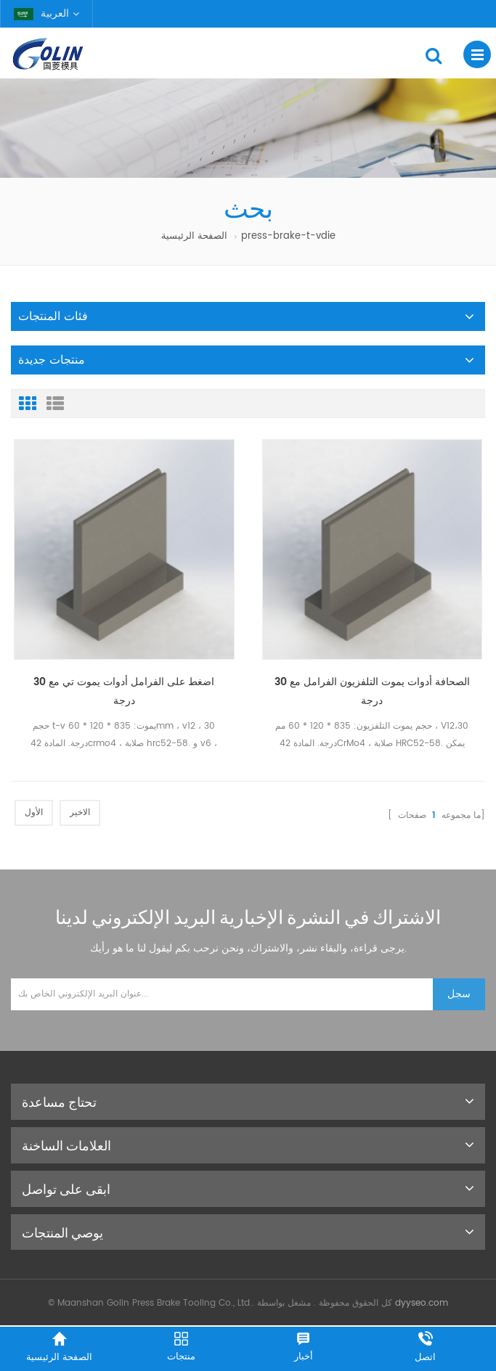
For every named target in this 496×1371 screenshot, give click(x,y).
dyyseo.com (421, 1303)
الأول (34, 812)
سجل (459, 994)
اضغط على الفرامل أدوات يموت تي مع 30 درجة (123, 691)
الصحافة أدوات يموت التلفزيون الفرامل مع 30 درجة (372, 691)
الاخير (80, 812)
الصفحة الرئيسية (194, 236)
